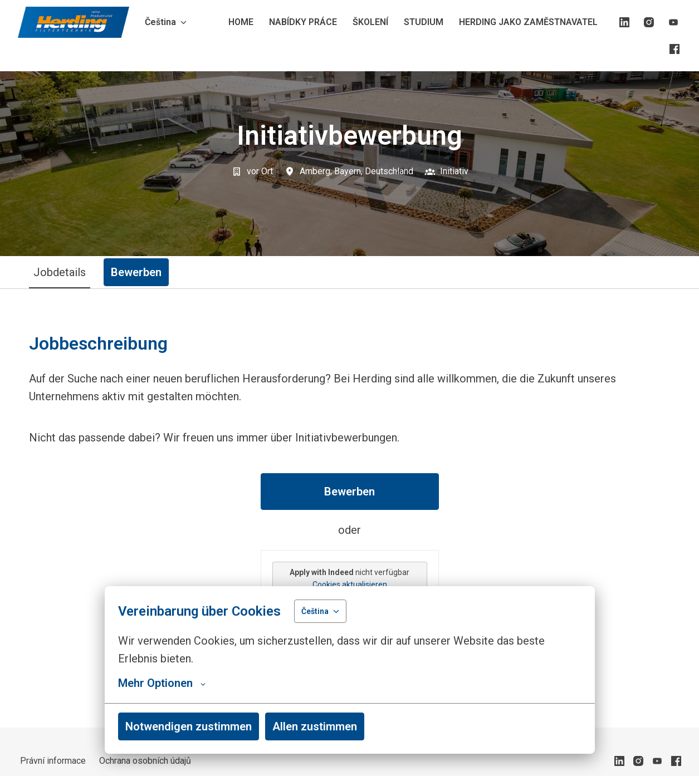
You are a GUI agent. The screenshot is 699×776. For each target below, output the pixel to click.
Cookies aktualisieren (349, 584)
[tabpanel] (350, 508)
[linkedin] (624, 22)
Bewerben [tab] (136, 272)
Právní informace (53, 760)
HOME (240, 22)
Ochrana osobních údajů (145, 760)
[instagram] (649, 22)
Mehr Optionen (162, 683)
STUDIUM (423, 22)
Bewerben (349, 491)
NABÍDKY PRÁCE (303, 22)
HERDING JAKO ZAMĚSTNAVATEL (528, 22)
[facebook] (674, 49)
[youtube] (673, 22)
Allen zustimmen (314, 726)
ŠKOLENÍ (370, 22)
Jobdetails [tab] (59, 272)
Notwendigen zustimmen (188, 726)
